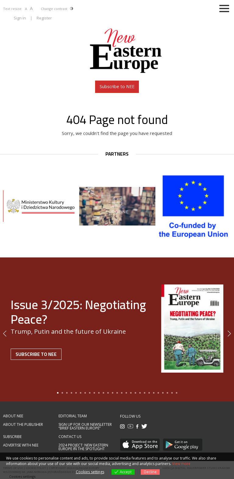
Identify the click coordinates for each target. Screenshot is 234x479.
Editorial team (72, 416)
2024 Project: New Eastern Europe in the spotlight (83, 447)
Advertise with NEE (20, 445)
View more (181, 463)
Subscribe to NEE (117, 86)
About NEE (13, 416)
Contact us (69, 437)
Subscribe (12, 437)
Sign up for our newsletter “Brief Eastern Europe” (85, 426)
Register (44, 18)
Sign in (20, 18)
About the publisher (23, 424)
